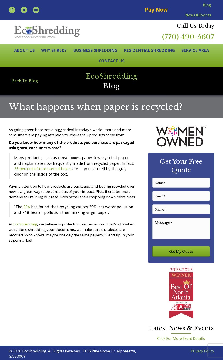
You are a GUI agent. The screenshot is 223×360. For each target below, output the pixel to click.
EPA (26, 206)
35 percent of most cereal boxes (42, 168)
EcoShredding (25, 224)
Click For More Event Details (181, 337)
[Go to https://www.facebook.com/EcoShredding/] (12, 10)
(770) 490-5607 (188, 36)
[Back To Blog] (25, 81)
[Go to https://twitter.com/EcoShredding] (24, 10)
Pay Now (156, 9)
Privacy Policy (202, 349)
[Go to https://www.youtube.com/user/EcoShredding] (36, 10)
